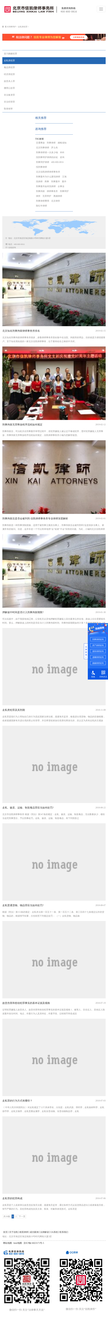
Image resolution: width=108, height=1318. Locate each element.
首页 (5, 1232)
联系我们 (63, 1232)
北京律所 (55, 201)
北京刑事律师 (42, 147)
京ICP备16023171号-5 (33, 1243)
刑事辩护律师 (42, 162)
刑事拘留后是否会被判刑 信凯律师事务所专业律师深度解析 (35, 518)
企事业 (61, 186)
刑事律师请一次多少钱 (47, 152)
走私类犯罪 (22, 27)
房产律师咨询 (98, 645)
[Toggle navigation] (101, 9)
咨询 (62, 157)
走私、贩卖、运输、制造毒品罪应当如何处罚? (28, 807)
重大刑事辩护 (10, 27)
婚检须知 (62, 143)
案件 (64, 181)
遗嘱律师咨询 (98, 657)
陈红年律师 (41, 206)
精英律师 (23, 1232)
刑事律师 (51, 143)
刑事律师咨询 (98, 639)
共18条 (6, 1216)
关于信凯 (13, 1232)
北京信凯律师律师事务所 (48, 172)
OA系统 (54, 1232)
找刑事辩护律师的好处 (47, 157)
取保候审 (8, 109)
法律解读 (44, 1232)
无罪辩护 (46, 196)
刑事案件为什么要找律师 (48, 177)
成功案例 (34, 1232)
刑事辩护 (64, 191)
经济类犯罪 (9, 74)
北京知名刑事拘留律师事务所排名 (21, 330)
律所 (38, 196)
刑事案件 (55, 181)
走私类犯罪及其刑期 (13, 710)
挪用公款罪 (9, 88)
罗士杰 (54, 147)
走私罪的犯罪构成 (12, 1198)
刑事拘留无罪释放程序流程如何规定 (22, 424)
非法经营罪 (9, 102)
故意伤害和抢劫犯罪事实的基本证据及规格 (26, 1003)
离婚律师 (57, 196)
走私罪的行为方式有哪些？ (17, 1100)
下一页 (22, 1216)
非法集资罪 (9, 95)
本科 (62, 152)
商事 (47, 181)
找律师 (39, 181)
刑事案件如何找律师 (46, 186)
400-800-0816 (57, 162)
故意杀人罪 (9, 81)
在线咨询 (12, 247)
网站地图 (7, 1243)
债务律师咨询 (98, 651)
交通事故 (40, 143)
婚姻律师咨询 (98, 663)
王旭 (64, 177)
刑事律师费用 (42, 201)
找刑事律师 (41, 167)
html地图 (17, 1243)
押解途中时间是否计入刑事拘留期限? (23, 612)
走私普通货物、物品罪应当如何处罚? (23, 905)
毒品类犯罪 (9, 67)
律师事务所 (52, 191)
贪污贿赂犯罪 (10, 54)
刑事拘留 (40, 191)
